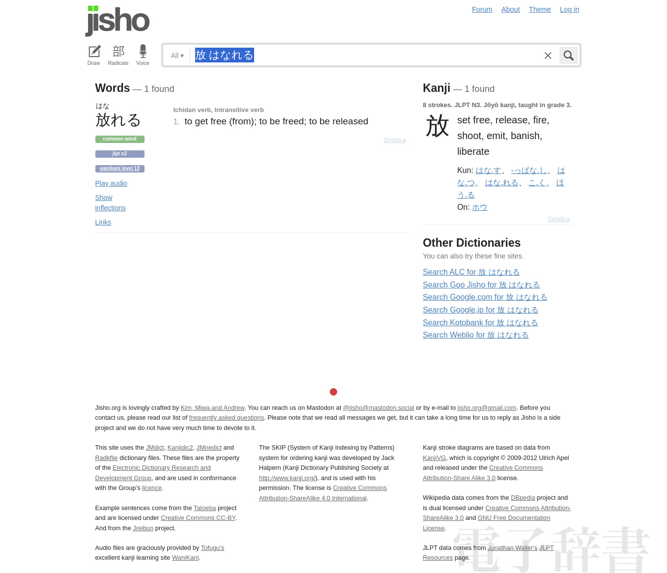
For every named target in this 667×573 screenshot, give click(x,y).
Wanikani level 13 (120, 168)
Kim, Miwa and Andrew (212, 407)
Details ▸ (395, 140)
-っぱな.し (529, 170)
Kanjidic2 (180, 447)
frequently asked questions (226, 417)
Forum (482, 9)
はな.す (488, 170)
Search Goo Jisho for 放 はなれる (481, 285)
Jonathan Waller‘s (512, 547)
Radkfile (106, 457)
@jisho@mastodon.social (378, 407)
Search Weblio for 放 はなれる (476, 335)
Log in (569, 9)
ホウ (480, 206)
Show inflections (110, 203)
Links (103, 222)
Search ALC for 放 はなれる (471, 272)
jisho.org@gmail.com (487, 407)
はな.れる (502, 182)
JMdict (155, 447)
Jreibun (143, 528)
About (510, 9)
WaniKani (185, 557)
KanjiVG (434, 457)
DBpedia (523, 497)
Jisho (117, 21)
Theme (540, 9)
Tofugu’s (212, 547)
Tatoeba (205, 508)
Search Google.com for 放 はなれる (485, 297)
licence (152, 487)
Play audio (111, 183)
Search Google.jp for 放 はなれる (481, 310)
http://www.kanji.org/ (287, 478)
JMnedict (209, 447)
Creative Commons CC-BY (198, 517)
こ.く (537, 182)
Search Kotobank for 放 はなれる (480, 322)
